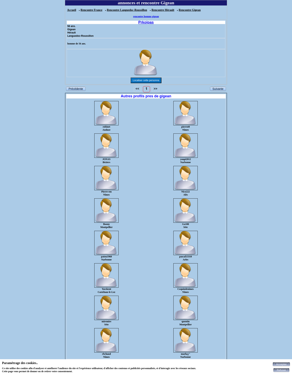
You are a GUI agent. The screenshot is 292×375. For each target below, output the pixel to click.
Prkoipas (146, 22)
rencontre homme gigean (146, 16)
